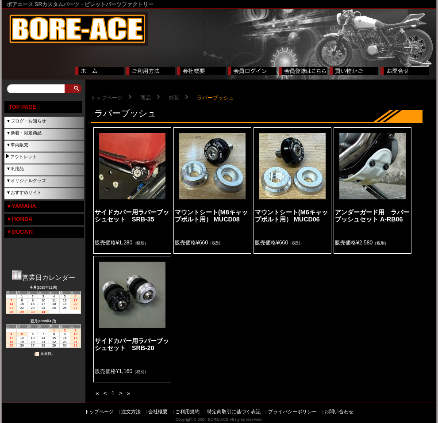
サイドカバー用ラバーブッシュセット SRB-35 (132, 216)
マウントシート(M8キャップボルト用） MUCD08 (211, 216)
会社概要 (158, 411)
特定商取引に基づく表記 (234, 411)
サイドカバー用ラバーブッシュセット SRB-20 (132, 344)
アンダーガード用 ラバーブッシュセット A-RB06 (372, 216)
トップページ (107, 98)
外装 (174, 98)
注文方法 (131, 411)
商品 (145, 98)
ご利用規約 (187, 411)
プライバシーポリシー (292, 411)
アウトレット (23, 156)
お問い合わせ (338, 411)
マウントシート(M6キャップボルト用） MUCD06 (291, 216)
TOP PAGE (22, 107)
